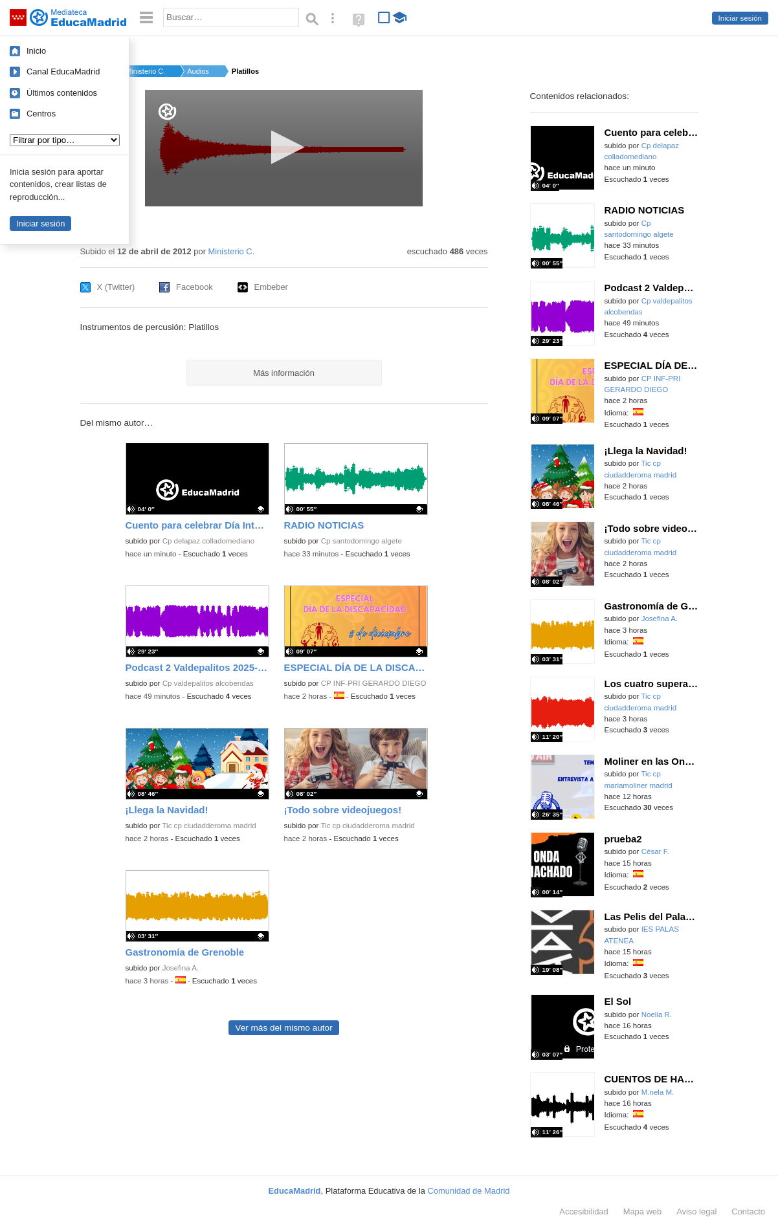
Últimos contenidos (62, 93)
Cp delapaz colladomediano (208, 541)
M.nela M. (657, 1092)
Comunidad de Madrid (469, 1191)
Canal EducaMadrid (63, 71)
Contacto (748, 1211)
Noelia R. (656, 1014)
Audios (198, 71)
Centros (41, 113)
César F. (655, 851)
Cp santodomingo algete (361, 541)
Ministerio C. (145, 71)
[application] (284, 148)
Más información (284, 373)
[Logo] (167, 111)
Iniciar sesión (740, 18)
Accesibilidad (583, 1211)
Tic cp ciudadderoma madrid (209, 825)
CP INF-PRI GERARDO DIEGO (374, 683)
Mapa (642, 1211)
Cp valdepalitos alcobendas (208, 683)
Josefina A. (180, 968)
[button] (284, 147)
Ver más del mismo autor (283, 1028)
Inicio (36, 51)
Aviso (696, 1211)
